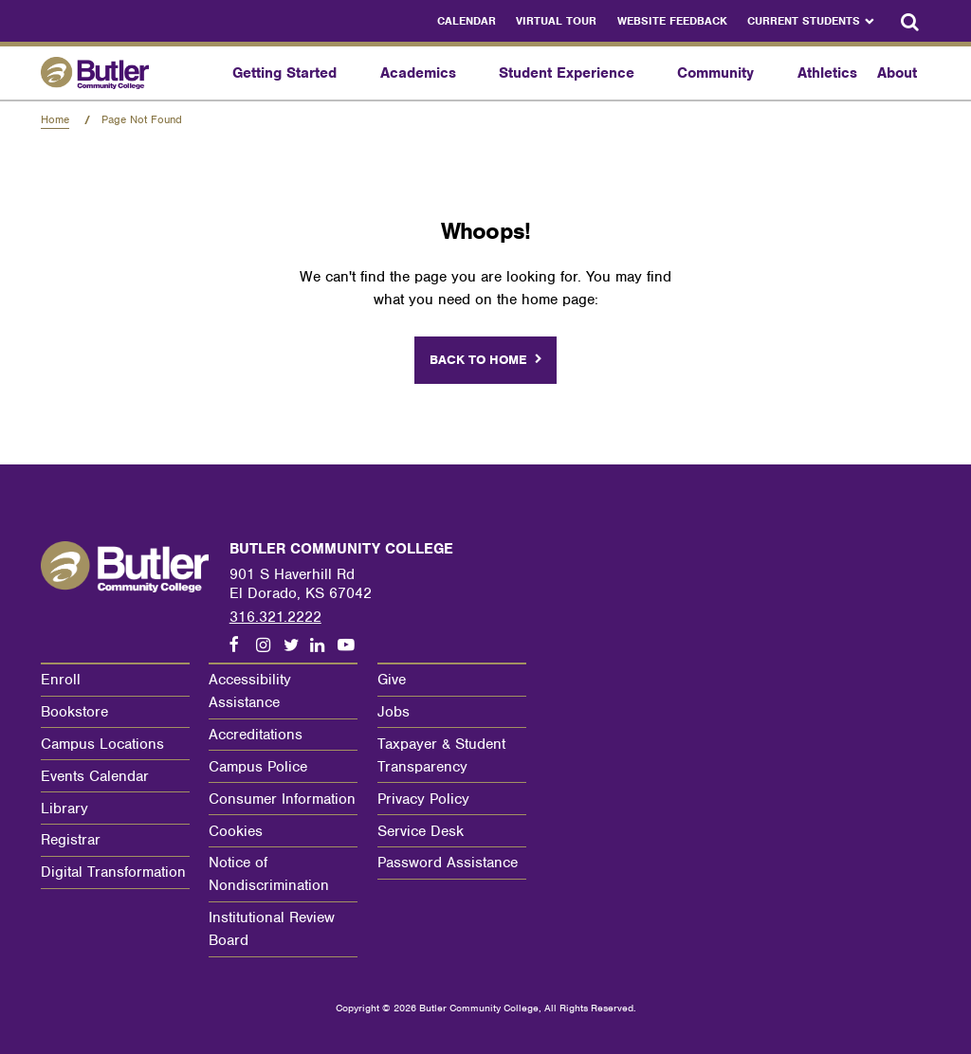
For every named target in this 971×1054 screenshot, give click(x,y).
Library (64, 808)
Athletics (827, 73)
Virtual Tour (556, 20)
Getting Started (284, 73)
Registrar (71, 839)
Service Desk (420, 831)
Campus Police (258, 766)
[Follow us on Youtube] (351, 645)
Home (55, 119)
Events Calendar (95, 776)
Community (715, 73)
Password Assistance (447, 862)
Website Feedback (672, 20)
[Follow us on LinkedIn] (323, 645)
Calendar (466, 20)
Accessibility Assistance (250, 691)
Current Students (803, 20)
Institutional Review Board (272, 929)
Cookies (236, 831)
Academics (418, 73)
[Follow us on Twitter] (297, 645)
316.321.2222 (275, 617)
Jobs (393, 711)
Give (391, 679)
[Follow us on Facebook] (242, 645)
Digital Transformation (113, 872)
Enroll (61, 679)
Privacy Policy (423, 799)
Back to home (478, 360)
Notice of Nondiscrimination (269, 874)
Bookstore (74, 711)
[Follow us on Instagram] (269, 645)
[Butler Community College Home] (132, 72)
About (897, 73)
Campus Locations (102, 744)
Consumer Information (282, 799)
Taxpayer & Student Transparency (441, 755)
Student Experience (566, 73)
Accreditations (255, 734)
